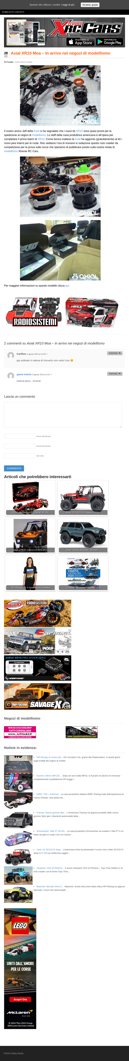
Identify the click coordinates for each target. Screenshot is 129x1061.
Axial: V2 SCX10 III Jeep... (49, 849)
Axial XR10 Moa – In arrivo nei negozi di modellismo (60, 53)
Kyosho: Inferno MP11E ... (49, 775)
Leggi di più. (68, 4)
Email (43, 446)
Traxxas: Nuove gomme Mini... (51, 812)
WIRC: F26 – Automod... (48, 794)
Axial (17, 62)
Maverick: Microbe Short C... (50, 886)
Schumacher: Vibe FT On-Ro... (51, 831)
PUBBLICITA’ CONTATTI (13, 12)
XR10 (79, 131)
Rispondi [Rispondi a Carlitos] (113, 353)
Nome (43, 436)
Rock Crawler (26, 62)
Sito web (40, 456)
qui (67, 285)
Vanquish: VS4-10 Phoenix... (50, 868)
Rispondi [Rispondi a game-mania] (113, 374)
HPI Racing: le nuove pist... (49, 757)
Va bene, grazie (90, 5)
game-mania (24, 374)
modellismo (39, 135)
